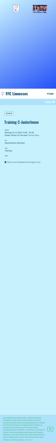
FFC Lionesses (17, 93)
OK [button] (50, 429)
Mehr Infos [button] (29, 440)
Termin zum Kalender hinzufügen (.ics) (23, 162)
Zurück (9, 113)
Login (50, 93)
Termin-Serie (33, 135)
